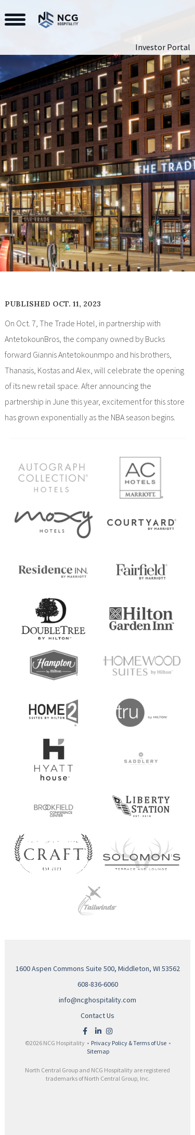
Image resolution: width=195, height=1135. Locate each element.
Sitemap (98, 1051)
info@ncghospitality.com (97, 999)
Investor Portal (162, 47)
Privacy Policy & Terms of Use (128, 1043)
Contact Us (97, 1015)
